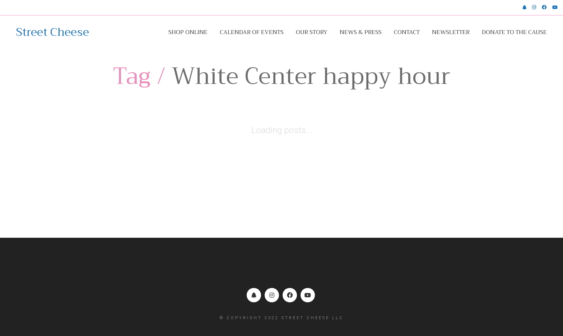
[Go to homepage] (52, 32)
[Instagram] (272, 295)
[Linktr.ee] (254, 295)
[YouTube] (308, 295)
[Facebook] (290, 295)
